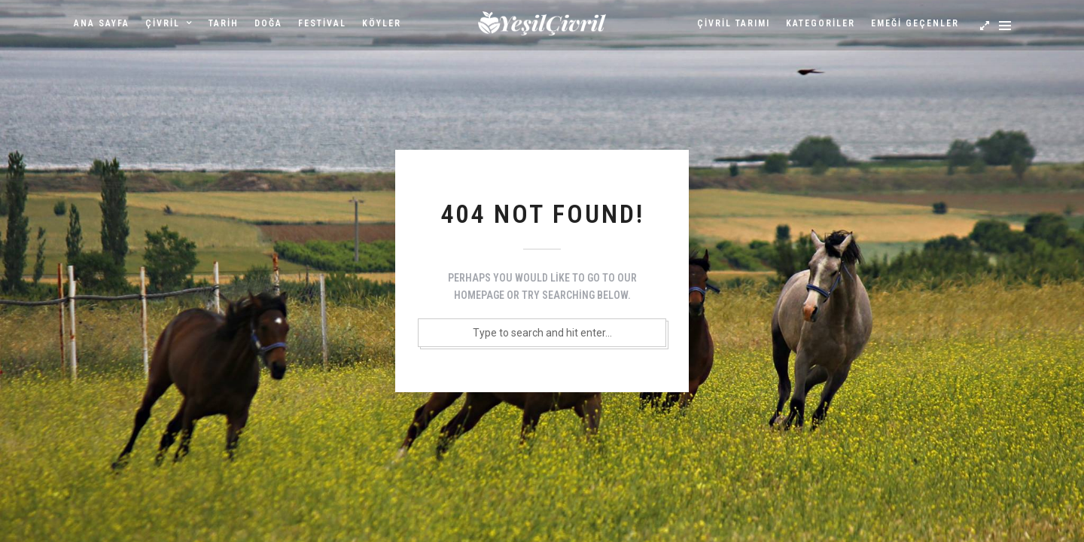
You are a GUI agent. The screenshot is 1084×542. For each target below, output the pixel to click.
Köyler (381, 23)
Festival (322, 23)
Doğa (268, 23)
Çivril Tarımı (733, 23)
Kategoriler (820, 23)
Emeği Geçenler (915, 23)
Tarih (224, 23)
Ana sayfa (101, 23)
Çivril (162, 23)
